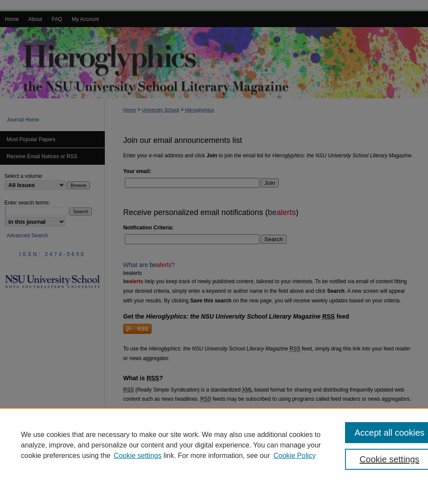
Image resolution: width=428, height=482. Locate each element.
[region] (214, 445)
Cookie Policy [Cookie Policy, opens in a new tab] (294, 455)
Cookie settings (138, 455)
